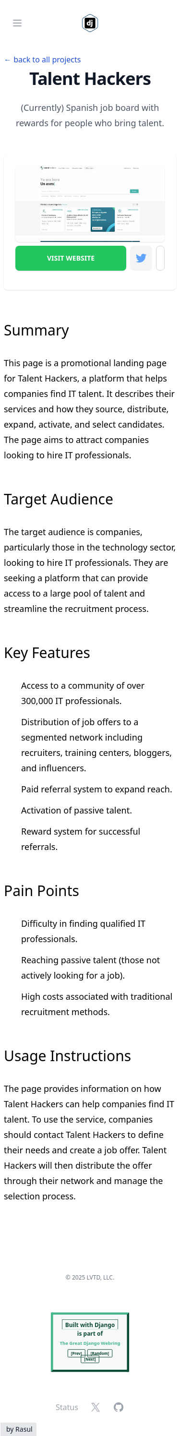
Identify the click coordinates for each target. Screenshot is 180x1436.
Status (67, 1407)
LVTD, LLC (100, 1277)
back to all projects (47, 59)
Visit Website (71, 258)
